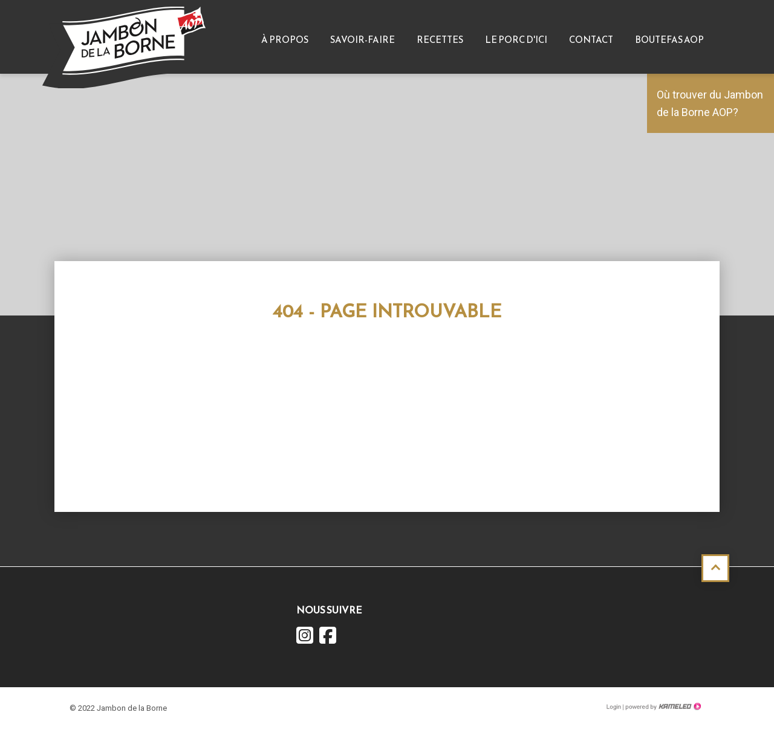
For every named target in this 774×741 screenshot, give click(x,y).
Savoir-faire (362, 40)
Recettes (440, 40)
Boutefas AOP (669, 40)
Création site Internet (662, 706)
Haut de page (715, 568)
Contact (591, 40)
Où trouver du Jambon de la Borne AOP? (710, 103)
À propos (284, 40)
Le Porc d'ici (516, 40)
